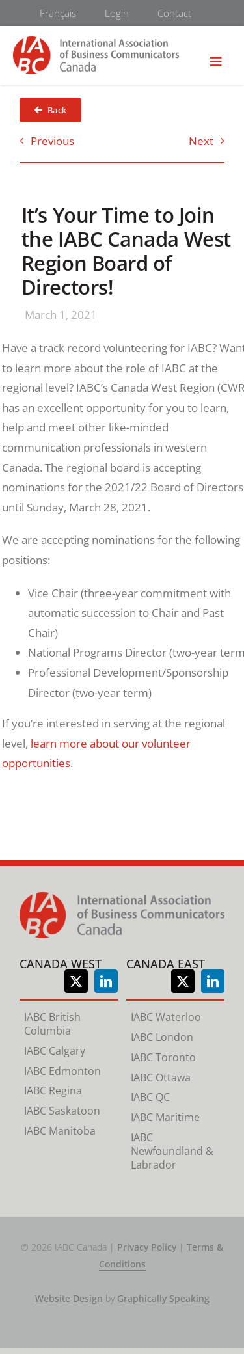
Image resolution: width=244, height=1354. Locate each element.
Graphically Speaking (163, 1298)
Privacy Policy (146, 1247)
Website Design (69, 1298)
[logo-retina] (96, 41)
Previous (52, 140)
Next (201, 140)
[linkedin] (106, 981)
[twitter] (76, 981)
